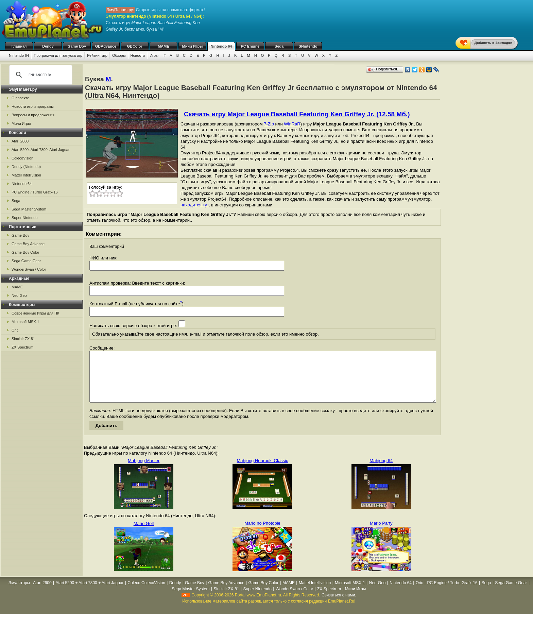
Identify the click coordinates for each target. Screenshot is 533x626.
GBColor (134, 46)
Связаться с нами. (339, 605)
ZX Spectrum (22, 347)
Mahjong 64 (381, 470)
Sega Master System (29, 209)
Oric (15, 330)
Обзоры (119, 55)
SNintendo (308, 46)
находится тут (194, 204)
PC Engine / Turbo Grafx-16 (35, 192)
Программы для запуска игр (58, 55)
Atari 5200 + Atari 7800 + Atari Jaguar (89, 593)
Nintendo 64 (221, 46)
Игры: (154, 55)
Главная (19, 46)
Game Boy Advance (28, 244)
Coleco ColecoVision (146, 593)
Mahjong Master (143, 470)
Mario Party (381, 533)
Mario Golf (144, 533)
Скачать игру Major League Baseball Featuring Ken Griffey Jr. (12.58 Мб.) (297, 114)
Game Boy (77, 46)
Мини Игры (192, 46)
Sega (279, 46)
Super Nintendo (24, 218)
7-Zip (269, 123)
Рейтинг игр (97, 55)
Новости (138, 55)
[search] (40, 75)
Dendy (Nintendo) (26, 167)
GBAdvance (105, 46)
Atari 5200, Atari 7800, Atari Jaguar (41, 150)
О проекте (20, 98)
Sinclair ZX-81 (23, 339)
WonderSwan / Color (29, 269)
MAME (163, 46)
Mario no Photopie (262, 533)
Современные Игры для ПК (35, 313)
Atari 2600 (20, 141)
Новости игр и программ (33, 106)
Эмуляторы (19, 593)
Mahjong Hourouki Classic (262, 470)
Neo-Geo (19, 295)
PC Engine (250, 46)
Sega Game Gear (26, 261)
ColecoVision (22, 158)
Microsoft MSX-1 (25, 322)
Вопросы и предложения (33, 115)
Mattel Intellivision (26, 175)
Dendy (48, 46)
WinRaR (292, 123)
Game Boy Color (25, 252)
